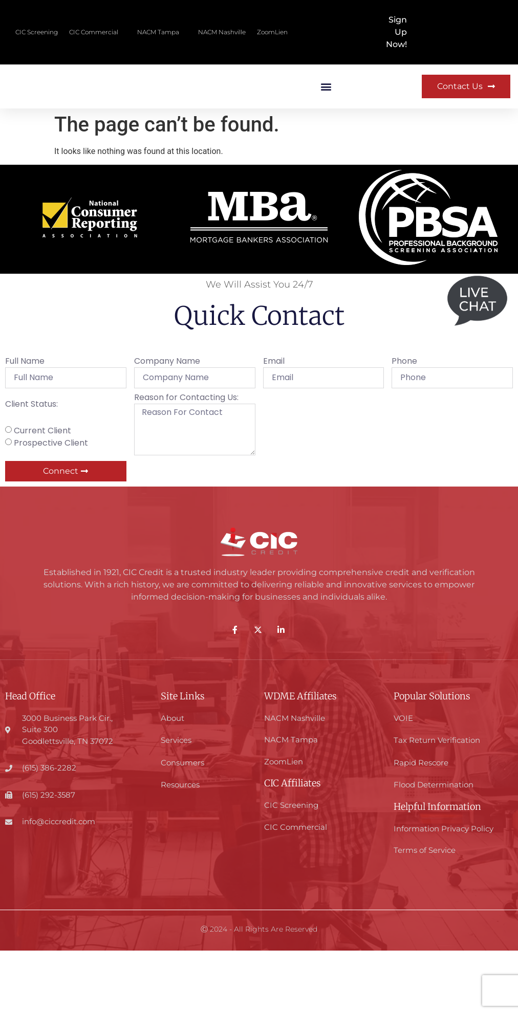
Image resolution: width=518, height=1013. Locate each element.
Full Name (25, 425)
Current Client (42, 493)
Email (274, 425)
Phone (404, 425)
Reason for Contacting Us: (186, 461)
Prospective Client (51, 505)
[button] (325, 117)
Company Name (167, 425)
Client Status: (31, 468)
